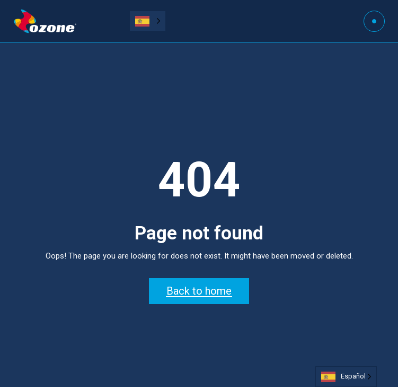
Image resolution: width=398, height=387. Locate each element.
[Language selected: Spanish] (147, 21)
